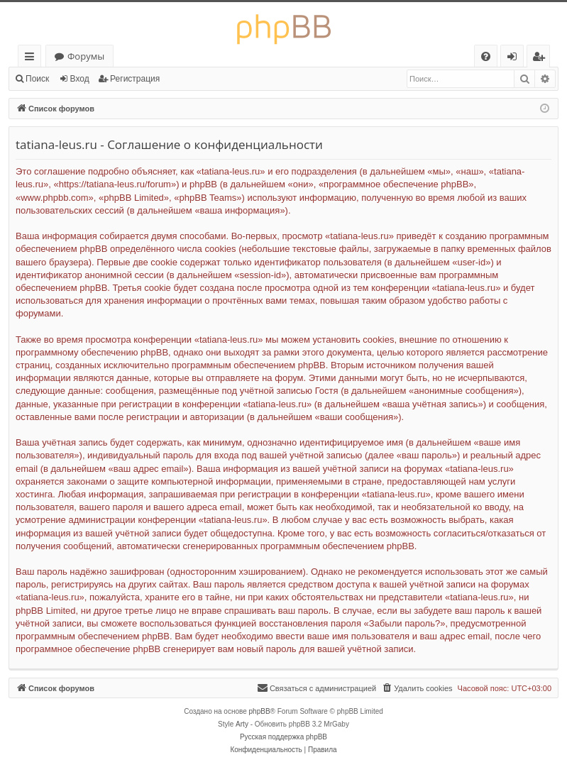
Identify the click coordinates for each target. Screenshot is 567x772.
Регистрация (135, 79)
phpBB (259, 711)
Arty (242, 724)
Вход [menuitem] (515, 58)
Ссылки (32, 58)
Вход (79, 79)
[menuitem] (486, 56)
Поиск (37, 79)
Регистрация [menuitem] (542, 58)
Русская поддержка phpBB (283, 737)
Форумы (85, 56)
